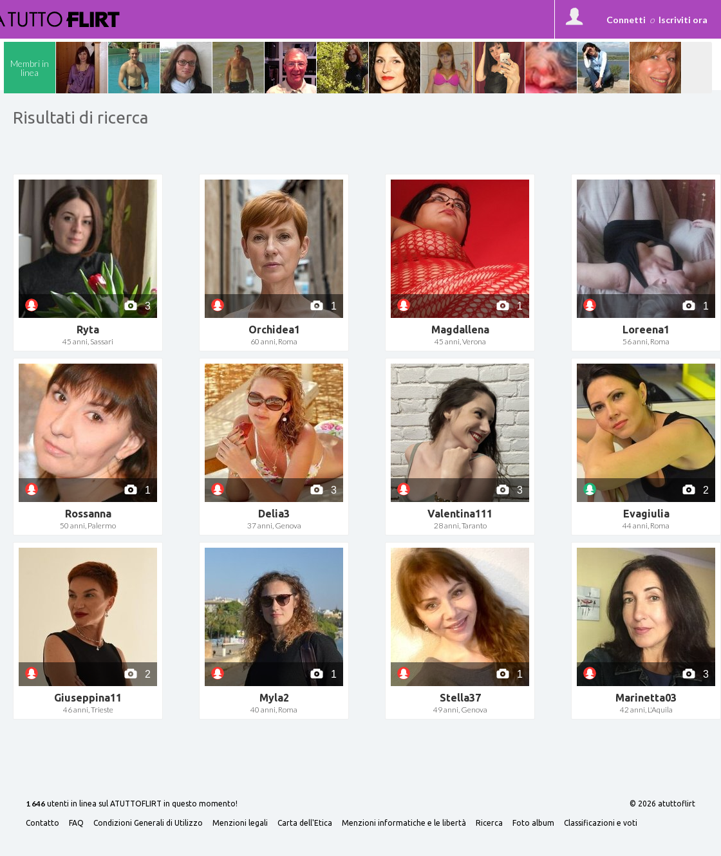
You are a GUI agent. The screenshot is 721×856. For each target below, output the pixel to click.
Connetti (626, 19)
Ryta (88, 329)
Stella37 (460, 697)
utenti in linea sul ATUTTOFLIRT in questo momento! (132, 804)
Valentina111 (459, 513)
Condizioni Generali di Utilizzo (148, 823)
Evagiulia (646, 513)
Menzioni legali (240, 823)
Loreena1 (646, 329)
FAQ (76, 823)
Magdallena (460, 329)
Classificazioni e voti (600, 823)
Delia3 (274, 513)
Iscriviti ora (683, 19)
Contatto (42, 823)
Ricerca (489, 823)
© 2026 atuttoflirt (662, 804)
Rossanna (88, 513)
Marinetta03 (646, 697)
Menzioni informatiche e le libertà (404, 823)
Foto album (533, 823)
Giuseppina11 (88, 697)
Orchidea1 (274, 329)
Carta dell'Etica (304, 823)
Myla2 (274, 697)
